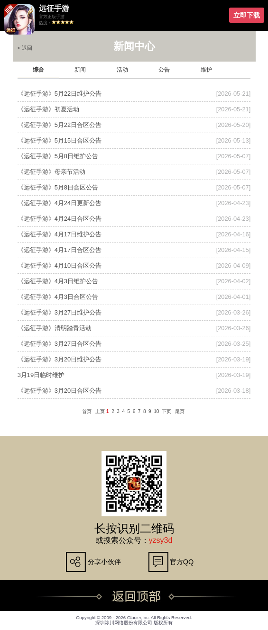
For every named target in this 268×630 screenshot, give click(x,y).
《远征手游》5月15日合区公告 (60, 140)
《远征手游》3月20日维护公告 (60, 359)
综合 (38, 69)
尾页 (180, 411)
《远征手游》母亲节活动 (51, 171)
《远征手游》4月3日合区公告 (58, 296)
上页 (100, 411)
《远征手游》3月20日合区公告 (60, 390)
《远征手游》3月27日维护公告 (60, 312)
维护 (206, 69)
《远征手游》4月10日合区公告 (60, 265)
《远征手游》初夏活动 (48, 109)
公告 (164, 69)
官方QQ (182, 562)
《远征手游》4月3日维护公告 (58, 281)
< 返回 (25, 48)
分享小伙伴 (104, 562)
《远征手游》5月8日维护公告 (58, 156)
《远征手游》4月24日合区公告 (60, 218)
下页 (166, 411)
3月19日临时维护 (41, 374)
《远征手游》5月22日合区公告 (60, 124)
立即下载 (246, 15)
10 (156, 411)
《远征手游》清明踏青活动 (55, 328)
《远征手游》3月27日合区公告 (60, 343)
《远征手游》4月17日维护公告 (60, 234)
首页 (87, 411)
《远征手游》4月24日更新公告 (60, 203)
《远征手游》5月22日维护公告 (60, 93)
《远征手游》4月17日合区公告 (60, 249)
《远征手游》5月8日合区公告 (58, 187)
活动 (122, 69)
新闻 (80, 69)
